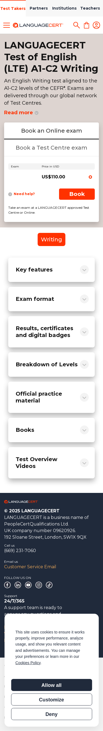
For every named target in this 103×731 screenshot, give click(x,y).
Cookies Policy (27, 663)
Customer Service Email (30, 566)
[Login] (96, 25)
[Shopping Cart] (86, 25)
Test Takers (13, 8)
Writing (51, 239)
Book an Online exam (51, 130)
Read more (18, 113)
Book (77, 194)
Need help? (21, 194)
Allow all (51, 685)
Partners (39, 8)
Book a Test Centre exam (51, 147)
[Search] (76, 25)
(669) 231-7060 (20, 550)
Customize (51, 700)
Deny (51, 714)
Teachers (90, 8)
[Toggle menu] (6, 25)
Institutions (64, 8)
